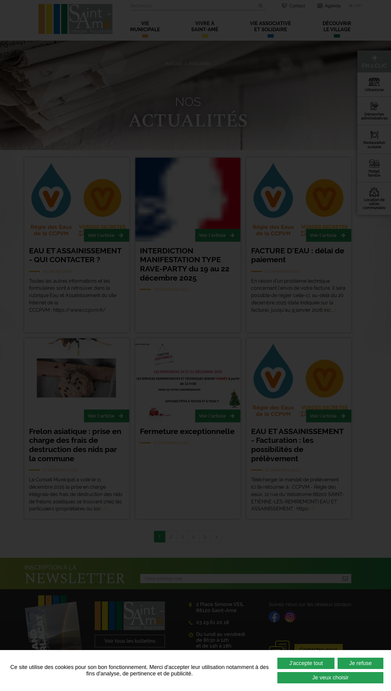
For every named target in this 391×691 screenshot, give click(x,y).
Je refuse (360, 663)
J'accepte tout (306, 663)
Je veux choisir (330, 677)
